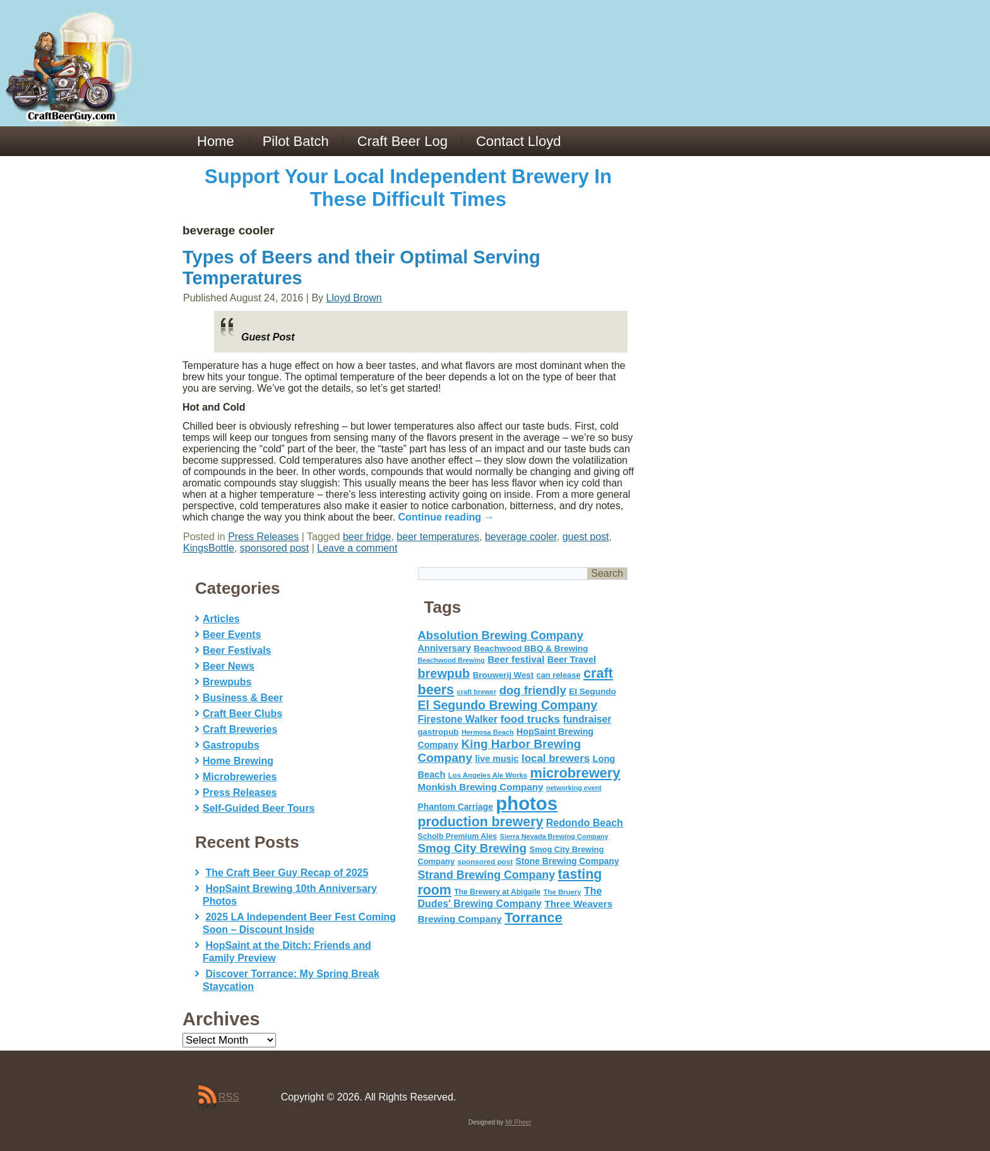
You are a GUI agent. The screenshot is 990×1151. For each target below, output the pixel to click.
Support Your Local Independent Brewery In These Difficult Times (408, 188)
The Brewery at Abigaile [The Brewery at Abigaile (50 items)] (497, 892)
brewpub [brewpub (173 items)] (444, 673)
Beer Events (232, 634)
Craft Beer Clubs (242, 713)
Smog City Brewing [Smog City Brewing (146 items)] (472, 848)
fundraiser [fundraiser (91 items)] (587, 719)
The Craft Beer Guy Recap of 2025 (286, 872)
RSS (228, 1097)
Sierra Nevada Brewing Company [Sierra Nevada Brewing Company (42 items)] (554, 836)
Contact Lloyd (518, 141)
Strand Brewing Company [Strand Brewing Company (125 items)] (487, 875)
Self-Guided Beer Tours (259, 808)
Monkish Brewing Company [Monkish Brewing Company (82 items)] (481, 786)
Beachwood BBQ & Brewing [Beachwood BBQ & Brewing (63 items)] (531, 648)
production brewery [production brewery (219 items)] (481, 821)
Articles (221, 618)
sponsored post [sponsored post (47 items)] (485, 861)
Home (215, 141)
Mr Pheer (518, 1122)
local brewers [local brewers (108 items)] (556, 758)
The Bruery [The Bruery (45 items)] (562, 892)
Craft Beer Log (402, 141)
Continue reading (446, 517)
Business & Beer (243, 697)
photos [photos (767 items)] (527, 803)
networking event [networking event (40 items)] (574, 788)
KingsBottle (208, 548)
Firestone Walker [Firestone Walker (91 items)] (458, 719)
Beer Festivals (237, 650)
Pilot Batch (296, 141)
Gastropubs (231, 745)
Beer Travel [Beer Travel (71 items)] (571, 659)
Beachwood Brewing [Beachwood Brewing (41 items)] (451, 660)
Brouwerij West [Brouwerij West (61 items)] (503, 675)
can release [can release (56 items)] (559, 675)
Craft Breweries (240, 729)
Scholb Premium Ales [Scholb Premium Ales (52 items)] (458, 836)
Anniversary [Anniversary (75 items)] (444, 648)
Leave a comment (357, 548)
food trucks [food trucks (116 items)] (530, 719)
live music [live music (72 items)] (496, 759)
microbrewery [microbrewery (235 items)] (575, 773)
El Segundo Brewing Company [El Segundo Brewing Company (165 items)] (508, 705)
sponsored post (274, 548)
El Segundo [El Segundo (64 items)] (592, 691)
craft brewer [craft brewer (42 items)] (477, 692)
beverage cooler (521, 536)
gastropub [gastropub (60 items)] (438, 732)
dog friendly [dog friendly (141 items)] (532, 690)
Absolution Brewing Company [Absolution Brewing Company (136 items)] (500, 635)
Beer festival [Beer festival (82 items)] (515, 659)
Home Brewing (238, 761)
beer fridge (367, 536)
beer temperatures (438, 536)
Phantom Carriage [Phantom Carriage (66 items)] (455, 807)
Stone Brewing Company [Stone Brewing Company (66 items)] (567, 861)
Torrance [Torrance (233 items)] (533, 917)
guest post (586, 536)
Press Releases (263, 536)
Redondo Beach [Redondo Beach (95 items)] (584, 822)
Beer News (228, 666)
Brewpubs (227, 682)
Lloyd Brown (354, 297)
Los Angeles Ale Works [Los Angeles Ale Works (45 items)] (487, 775)
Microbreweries (240, 776)
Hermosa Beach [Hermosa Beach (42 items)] (488, 732)
